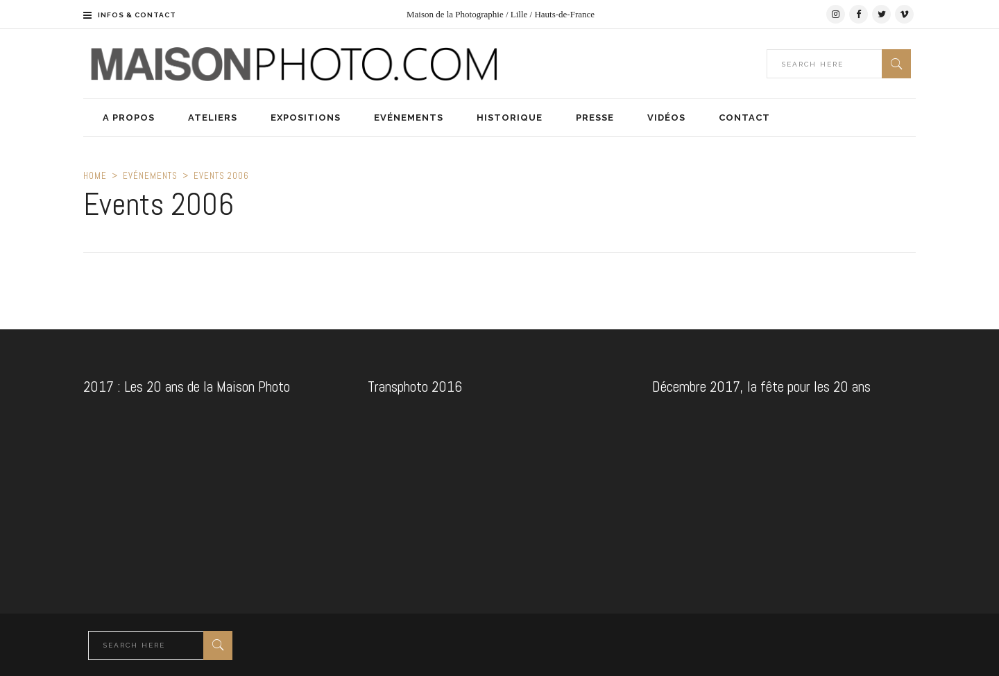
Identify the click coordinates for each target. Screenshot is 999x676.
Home (95, 176)
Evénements (150, 176)
